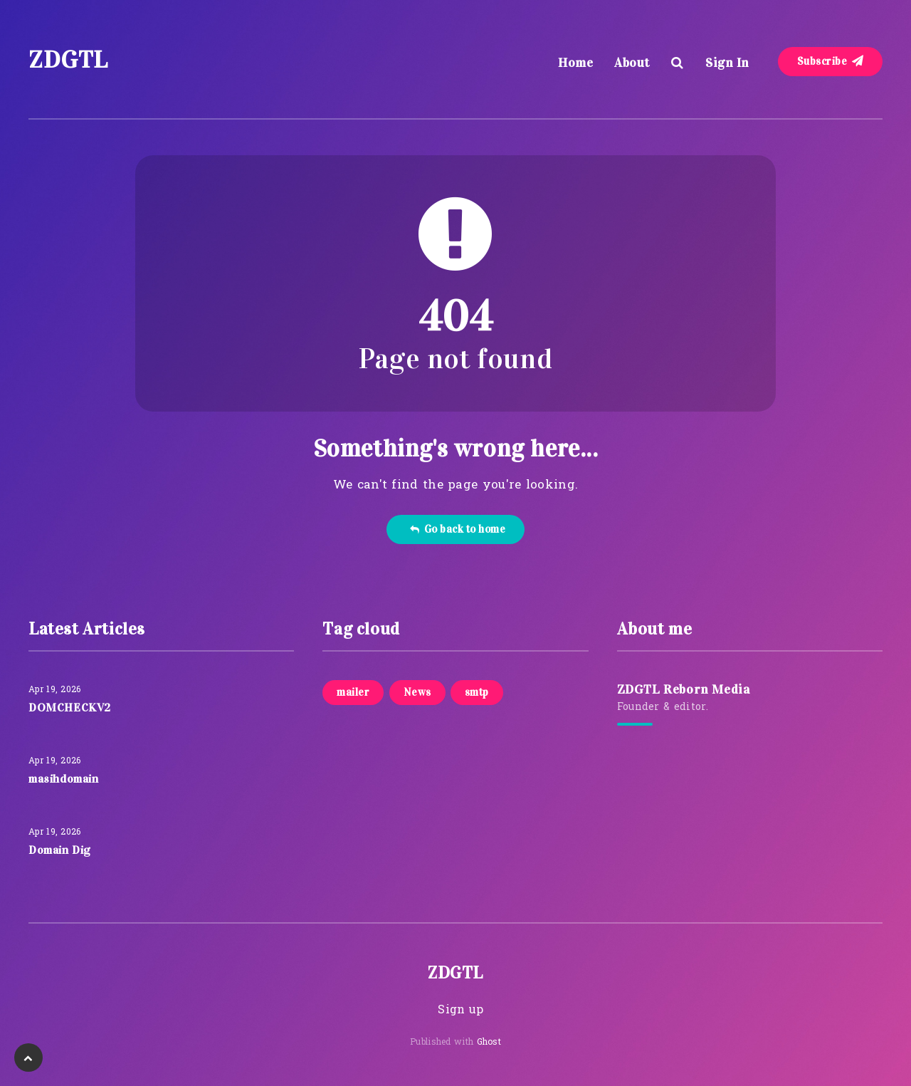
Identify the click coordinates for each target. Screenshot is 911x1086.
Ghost (489, 1042)
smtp (477, 692)
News (417, 692)
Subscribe (830, 61)
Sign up (460, 1010)
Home (575, 63)
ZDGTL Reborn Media (683, 689)
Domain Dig (59, 850)
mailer (353, 692)
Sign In (727, 63)
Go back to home (457, 529)
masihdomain (63, 778)
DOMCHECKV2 (69, 707)
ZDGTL (68, 59)
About (632, 63)
